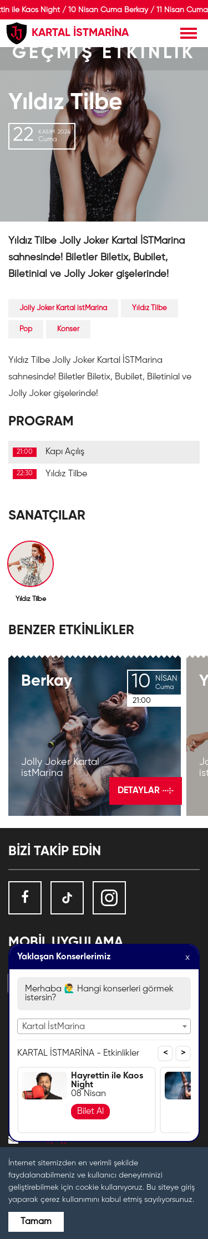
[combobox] (104, 1026)
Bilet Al (90, 1111)
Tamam (36, 1221)
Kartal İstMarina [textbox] (53, 1026)
